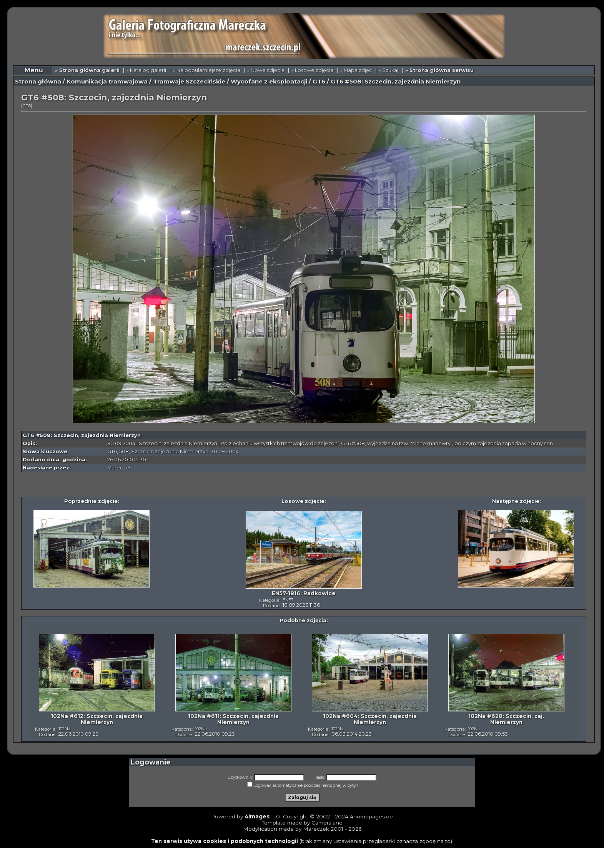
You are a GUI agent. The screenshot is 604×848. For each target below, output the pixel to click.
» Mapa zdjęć (356, 70)
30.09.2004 (225, 451)
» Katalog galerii (146, 70)
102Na (64, 728)
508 (124, 451)
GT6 (319, 81)
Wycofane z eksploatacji (269, 81)
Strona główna (38, 81)
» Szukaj (388, 70)
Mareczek (119, 468)
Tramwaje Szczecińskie (189, 81)
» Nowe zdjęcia (266, 70)
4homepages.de (371, 816)
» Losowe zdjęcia (312, 70)
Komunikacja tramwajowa (107, 81)
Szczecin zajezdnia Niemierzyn (169, 451)
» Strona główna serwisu (439, 70)
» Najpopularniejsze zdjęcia (206, 70)
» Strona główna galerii (87, 70)
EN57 (288, 600)
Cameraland (327, 823)
